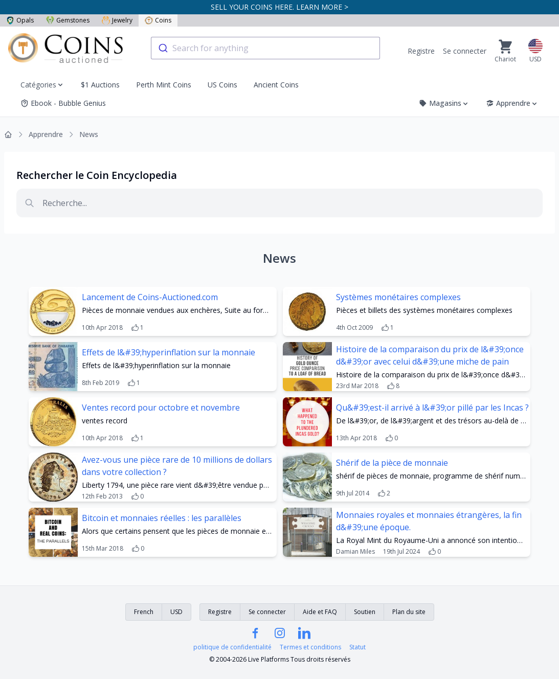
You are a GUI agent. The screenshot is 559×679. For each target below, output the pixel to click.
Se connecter (464, 51)
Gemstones (68, 20)
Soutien (364, 611)
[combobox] (265, 48)
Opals (20, 20)
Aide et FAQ (320, 611)
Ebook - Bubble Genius (63, 103)
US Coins (222, 84)
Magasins (444, 103)
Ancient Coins (276, 84)
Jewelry (117, 20)
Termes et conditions (310, 647)
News (88, 134)
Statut (357, 647)
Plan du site (409, 611)
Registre (421, 51)
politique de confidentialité (232, 647)
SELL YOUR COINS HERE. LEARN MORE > (279, 7)
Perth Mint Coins (163, 84)
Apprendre (512, 103)
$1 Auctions (100, 84)
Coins (158, 20)
